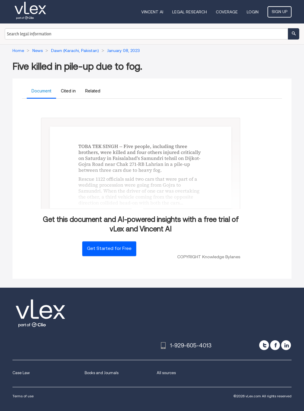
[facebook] (275, 345)
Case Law (21, 373)
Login (253, 12)
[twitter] (264, 345)
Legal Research (189, 12)
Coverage (227, 12)
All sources (166, 373)
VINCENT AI (152, 12)
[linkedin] (286, 345)
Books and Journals (101, 373)
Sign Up (279, 11)
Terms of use (23, 396)
